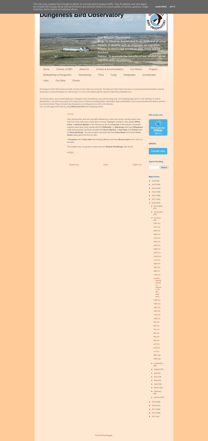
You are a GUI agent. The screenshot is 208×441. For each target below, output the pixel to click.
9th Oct (156, 322)
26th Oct (156, 242)
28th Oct (156, 234)
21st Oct (156, 260)
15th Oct (156, 300)
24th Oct (156, 249)
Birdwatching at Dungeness (57, 75)
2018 (154, 405)
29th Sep (157, 359)
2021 (154, 199)
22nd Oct (157, 256)
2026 (154, 181)
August (157, 369)
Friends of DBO (64, 69)
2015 (154, 416)
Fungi (113, 75)
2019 (154, 402)
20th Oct (156, 264)
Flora (101, 75)
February (157, 391)
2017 (154, 409)
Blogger (109, 435)
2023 (154, 192)
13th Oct (156, 307)
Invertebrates (149, 75)
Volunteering (84, 75)
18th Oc (156, 271)
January (157, 397)
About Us (84, 69)
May (156, 380)
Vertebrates (129, 75)
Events (76, 80)
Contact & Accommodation (109, 69)
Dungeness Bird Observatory (82, 14)
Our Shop (60, 80)
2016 (154, 413)
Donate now (158, 151)
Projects (153, 69)
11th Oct (156, 315)
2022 (154, 195)
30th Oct (156, 223)
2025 (154, 184)
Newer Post (74, 165)
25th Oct (156, 245)
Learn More (161, 7)
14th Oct (156, 304)
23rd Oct (157, 253)
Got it (172, 7)
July (155, 373)
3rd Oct (156, 344)
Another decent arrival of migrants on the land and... (157, 287)
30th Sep (157, 355)
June (156, 377)
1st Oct (156, 351)
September (158, 363)
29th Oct (156, 231)
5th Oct (156, 337)
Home (46, 69)
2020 (154, 203)
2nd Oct (156, 348)
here (129, 92)
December (158, 206)
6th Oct (156, 333)
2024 (154, 188)
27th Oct (156, 238)
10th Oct (156, 318)
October (157, 218)
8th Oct (156, 326)
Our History (136, 69)
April (156, 384)
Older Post (137, 165)
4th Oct (156, 340)
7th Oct (156, 329)
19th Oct (156, 267)
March (157, 388)
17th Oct (156, 275)
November (158, 212)
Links (46, 80)
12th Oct (156, 311)
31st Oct (156, 227)
